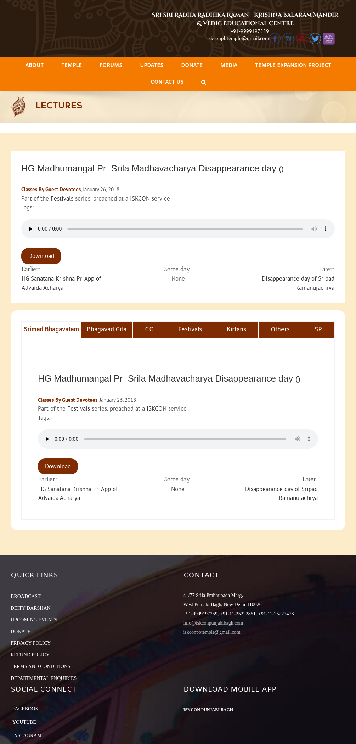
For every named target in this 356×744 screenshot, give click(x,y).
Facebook (25, 708)
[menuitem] (34, 65)
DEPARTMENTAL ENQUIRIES (44, 678)
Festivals (62, 198)
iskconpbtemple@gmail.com (238, 38)
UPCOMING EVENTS (34, 619)
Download (41, 256)
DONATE (20, 631)
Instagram (26, 735)
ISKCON (140, 198)
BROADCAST (26, 596)
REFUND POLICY (30, 655)
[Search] (203, 82)
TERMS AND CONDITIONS (40, 666)
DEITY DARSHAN (31, 608)
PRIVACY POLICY (31, 643)
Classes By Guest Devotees (51, 189)
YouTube (24, 722)
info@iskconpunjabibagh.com (213, 623)
